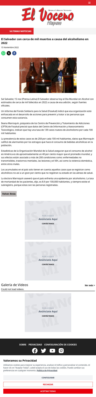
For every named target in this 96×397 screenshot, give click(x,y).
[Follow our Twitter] (43, 350)
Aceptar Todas (48, 391)
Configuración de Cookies (60, 344)
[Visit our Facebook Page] (34, 350)
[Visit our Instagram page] (61, 350)
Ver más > (90, 285)
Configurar (48, 377)
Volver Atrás (9, 193)
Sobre (22, 344)
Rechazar (48, 384)
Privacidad (35, 344)
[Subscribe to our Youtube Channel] (52, 350)
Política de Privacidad (47, 370)
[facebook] (14, 53)
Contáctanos (48, 223)
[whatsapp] (3, 53)
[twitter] (9, 53)
